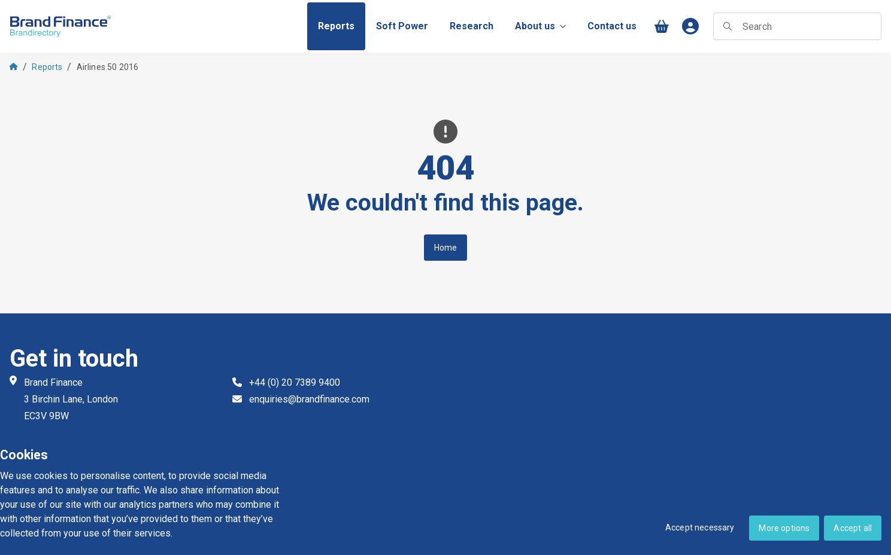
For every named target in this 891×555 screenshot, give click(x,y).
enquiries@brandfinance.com (309, 399)
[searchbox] (797, 26)
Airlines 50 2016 (108, 67)
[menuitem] (336, 26)
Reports (47, 67)
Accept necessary (700, 527)
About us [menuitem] (540, 26)
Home (445, 247)
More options (784, 528)
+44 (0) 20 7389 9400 (294, 382)
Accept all (853, 528)
